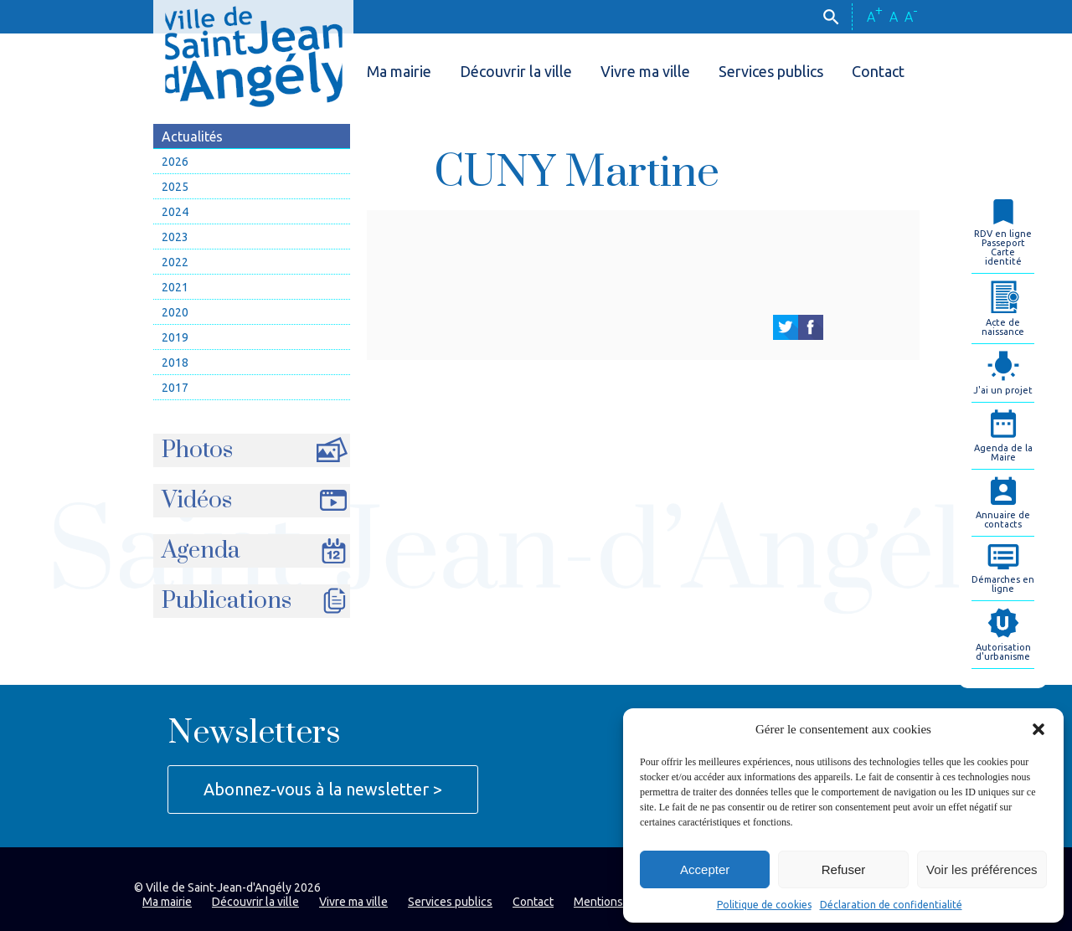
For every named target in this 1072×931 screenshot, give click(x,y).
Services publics (771, 71)
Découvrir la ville (516, 71)
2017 (175, 387)
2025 (175, 187)
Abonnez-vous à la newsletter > (323, 789)
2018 (175, 362)
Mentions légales (619, 901)
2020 (175, 312)
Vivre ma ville (645, 71)
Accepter (704, 869)
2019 (175, 337)
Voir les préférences (982, 869)
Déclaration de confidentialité (891, 904)
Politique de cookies (764, 904)
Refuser (844, 869)
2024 (175, 212)
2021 (175, 287)
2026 (175, 161)
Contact (878, 71)
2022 (175, 262)
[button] (1038, 729)
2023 (175, 237)
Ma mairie (399, 71)
